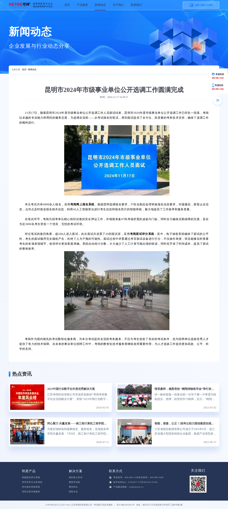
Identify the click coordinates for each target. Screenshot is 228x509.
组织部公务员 (75, 477)
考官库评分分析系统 (32, 482)
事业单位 (73, 487)
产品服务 (82, 4)
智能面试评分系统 (31, 477)
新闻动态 (100, 4)
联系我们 (136, 4)
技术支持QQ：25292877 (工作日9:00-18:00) (133, 482)
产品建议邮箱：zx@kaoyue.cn (126, 486)
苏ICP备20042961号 (126, 505)
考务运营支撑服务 (31, 491)
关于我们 (118, 4)
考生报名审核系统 (31, 487)
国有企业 (73, 491)
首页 (67, 4)
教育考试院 (74, 482)
